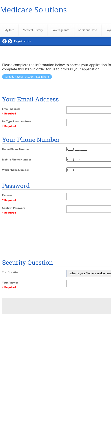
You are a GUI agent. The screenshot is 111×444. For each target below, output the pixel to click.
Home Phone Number (16, 149)
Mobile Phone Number (16, 159)
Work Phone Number (15, 170)
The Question (10, 272)
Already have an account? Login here (27, 77)
